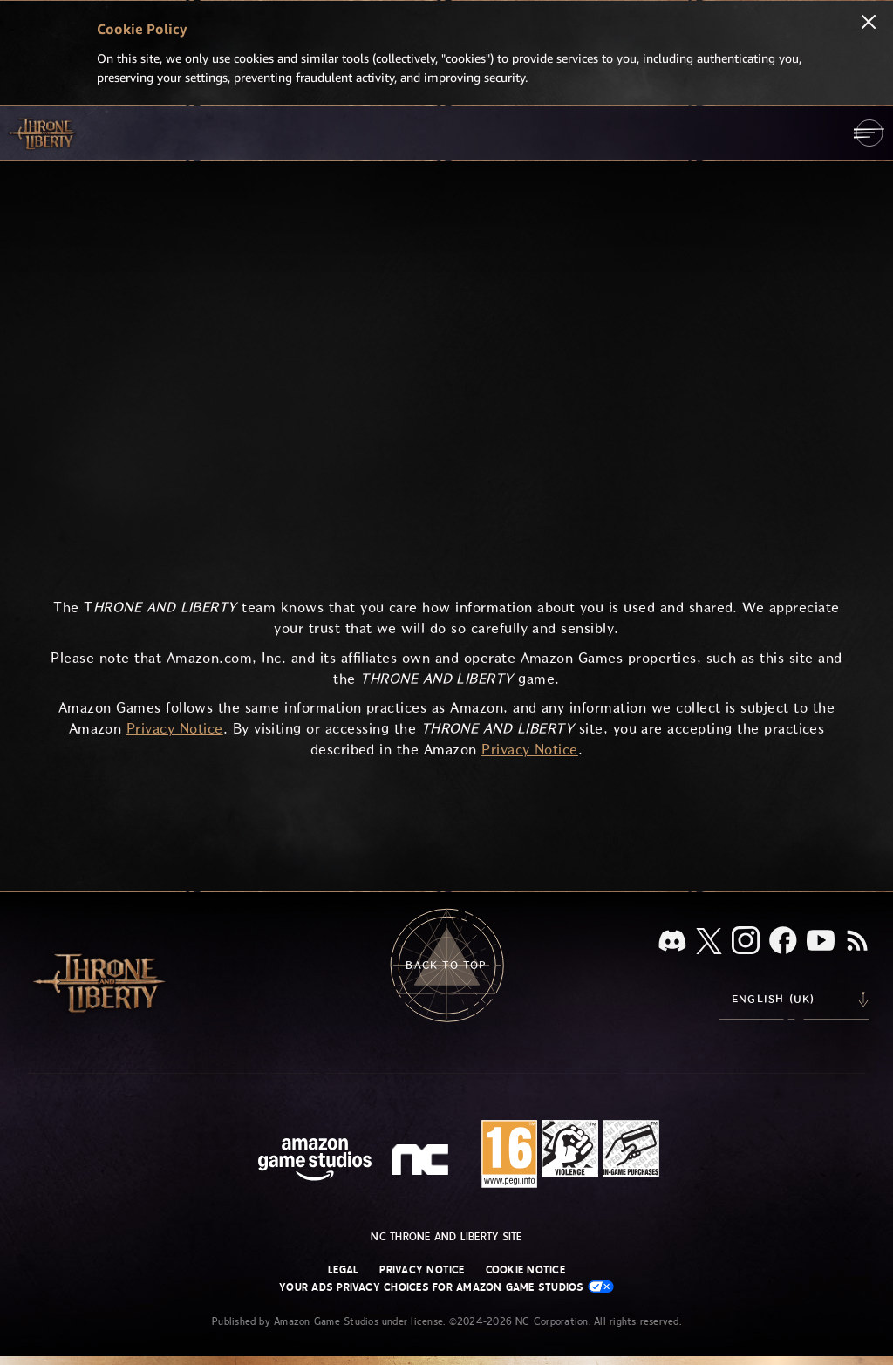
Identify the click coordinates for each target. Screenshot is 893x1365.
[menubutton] (869, 133)
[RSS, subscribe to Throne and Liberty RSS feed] (857, 942)
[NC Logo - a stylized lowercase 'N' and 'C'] (422, 1161)
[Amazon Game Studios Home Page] (315, 1161)
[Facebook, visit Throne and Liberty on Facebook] (783, 942)
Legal (343, 1270)
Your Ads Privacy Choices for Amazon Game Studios (446, 1286)
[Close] (869, 23)
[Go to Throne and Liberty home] (43, 132)
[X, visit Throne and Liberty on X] (709, 942)
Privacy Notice (421, 1270)
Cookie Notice (525, 1270)
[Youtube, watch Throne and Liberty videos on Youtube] (821, 942)
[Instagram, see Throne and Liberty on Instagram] (746, 942)
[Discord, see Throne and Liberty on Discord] (672, 942)
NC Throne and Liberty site (446, 1237)
